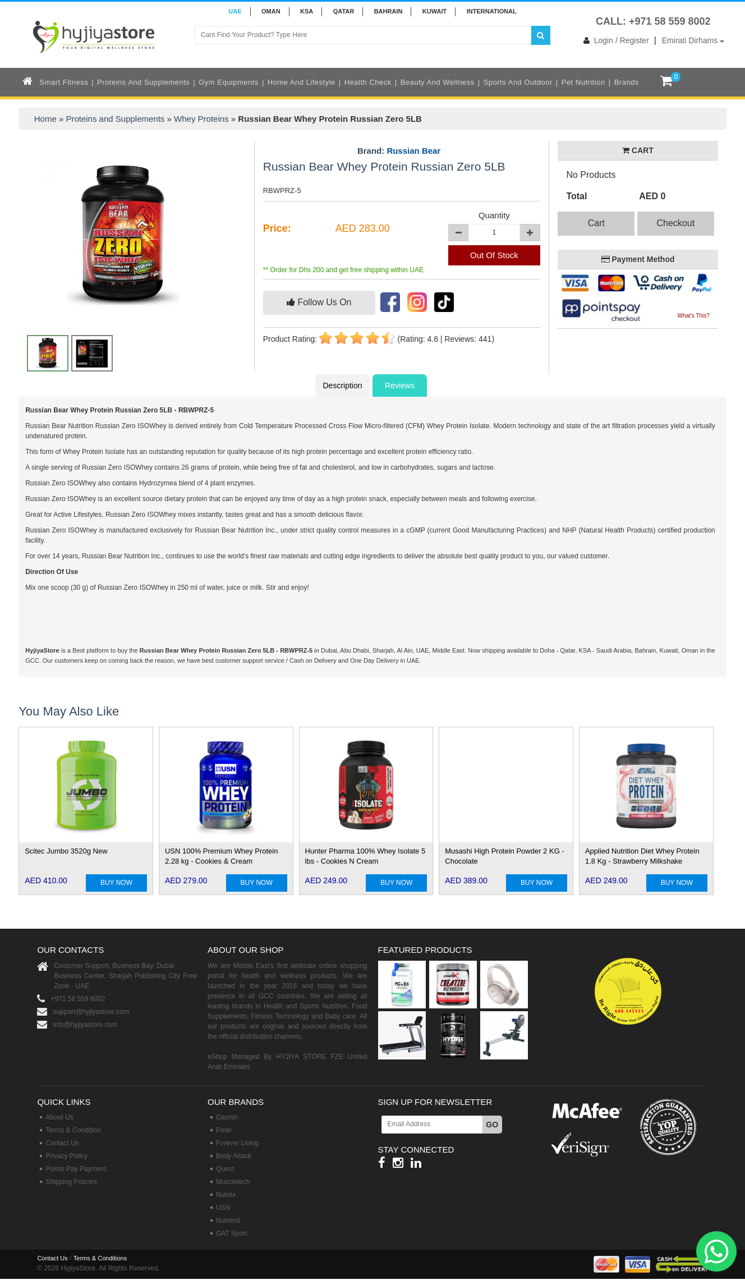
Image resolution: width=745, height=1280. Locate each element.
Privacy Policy (66, 1156)
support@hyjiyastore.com (91, 1012)
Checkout (676, 223)
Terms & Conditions (100, 1258)
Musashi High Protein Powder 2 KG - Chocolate (504, 856)
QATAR (343, 11)
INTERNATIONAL (492, 11)
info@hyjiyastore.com (85, 1025)
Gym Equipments (229, 82)
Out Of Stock (494, 255)
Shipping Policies (70, 1182)
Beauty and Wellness (438, 82)
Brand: (398, 150)
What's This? (693, 316)
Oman (270, 11)
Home (45, 118)
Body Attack (233, 1156)
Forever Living (237, 1143)
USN (223, 1208)
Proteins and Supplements (143, 82)
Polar (224, 1130)
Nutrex (226, 1195)
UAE (234, 11)
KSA (306, 11)
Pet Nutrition (583, 82)
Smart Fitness (64, 82)
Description (342, 385)
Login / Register (614, 40)
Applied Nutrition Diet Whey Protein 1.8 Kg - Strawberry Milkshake (642, 856)
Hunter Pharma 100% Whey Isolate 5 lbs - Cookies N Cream (365, 856)
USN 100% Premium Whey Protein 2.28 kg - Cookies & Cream (221, 856)
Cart (596, 223)
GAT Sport (231, 1233)
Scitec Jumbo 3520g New (66, 851)
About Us (59, 1117)
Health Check (368, 82)
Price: (277, 228)
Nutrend (228, 1220)
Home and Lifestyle (301, 82)
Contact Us (62, 1143)
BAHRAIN (388, 11)
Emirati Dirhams (693, 40)
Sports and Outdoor (518, 82)
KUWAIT (434, 11)
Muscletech (233, 1182)
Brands (626, 82)
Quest (225, 1169)
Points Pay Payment (75, 1169)
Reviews (400, 385)
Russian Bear (413, 150)
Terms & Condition (72, 1130)
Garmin (227, 1117)
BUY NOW (116, 883)
